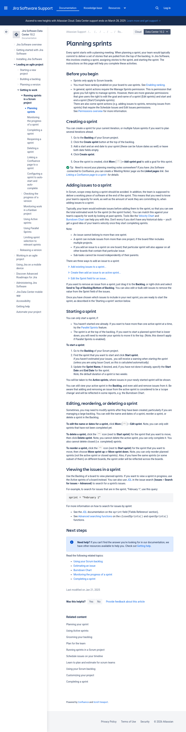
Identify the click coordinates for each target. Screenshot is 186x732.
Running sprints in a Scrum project (32, 99)
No (99, 601)
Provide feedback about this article (125, 601)
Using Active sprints (77, 630)
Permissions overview (90, 111)
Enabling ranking (155, 84)
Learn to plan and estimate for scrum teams (90, 662)
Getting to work (28, 90)
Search (157, 8)
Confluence (83, 702)
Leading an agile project (29, 64)
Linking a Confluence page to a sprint (86, 174)
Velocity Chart (146, 215)
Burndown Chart (75, 219)
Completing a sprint (84, 578)
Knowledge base (93, 8)
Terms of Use (128, 721)
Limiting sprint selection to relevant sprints (32, 241)
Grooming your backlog (79, 637)
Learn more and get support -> (143, 20)
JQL (129, 479)
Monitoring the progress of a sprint (34, 121)
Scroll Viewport (100, 702)
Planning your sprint (77, 624)
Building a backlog (30, 79)
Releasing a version (31, 250)
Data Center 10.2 (157, 32)
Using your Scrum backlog (88, 561)
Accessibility (23, 301)
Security (144, 721)
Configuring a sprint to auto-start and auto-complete (35, 181)
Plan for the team (76, 643)
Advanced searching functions (95, 516)
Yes (91, 601)
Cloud (138, 31)
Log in (167, 8)
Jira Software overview (29, 44)
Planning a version (30, 84)
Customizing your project (80, 675)
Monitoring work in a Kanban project (33, 210)
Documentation (67, 8)
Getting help (23, 306)
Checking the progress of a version (31, 197)
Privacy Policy (108, 721)
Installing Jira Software (29, 59)
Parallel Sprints (89, 327)
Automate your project (28, 311)
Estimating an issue (85, 565)
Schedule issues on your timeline (84, 656)
